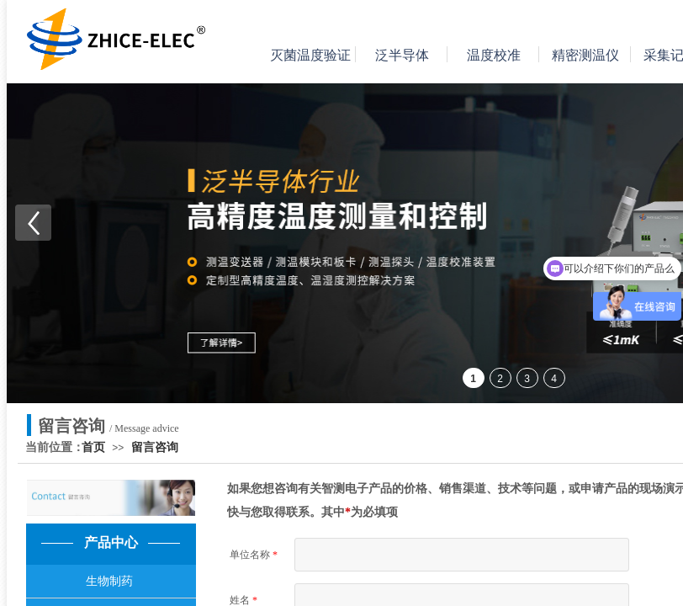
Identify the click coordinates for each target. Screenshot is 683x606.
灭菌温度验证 (310, 55)
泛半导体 (402, 55)
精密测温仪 (585, 55)
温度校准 (494, 55)
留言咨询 (154, 447)
